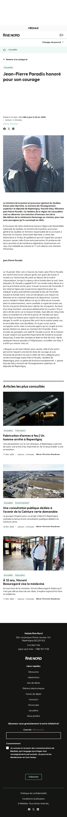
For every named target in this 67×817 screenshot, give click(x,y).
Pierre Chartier (10, 123)
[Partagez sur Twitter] (8, 128)
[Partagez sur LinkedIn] (13, 128)
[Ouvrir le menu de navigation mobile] (62, 35)
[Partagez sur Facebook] (4, 128)
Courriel (33, 730)
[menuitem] (53, 42)
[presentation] (25, 767)
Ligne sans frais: (33, 649)
